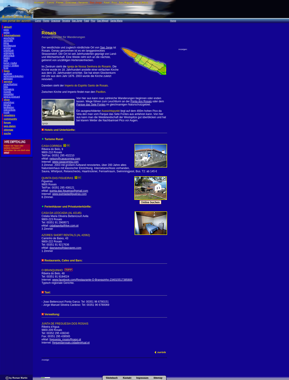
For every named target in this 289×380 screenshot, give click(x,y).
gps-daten (10, 126)
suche (7, 133)
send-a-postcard (12, 97)
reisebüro (9, 115)
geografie (8, 40)
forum (7, 122)
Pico (93, 20)
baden (7, 58)
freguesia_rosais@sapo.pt (65, 339)
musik (6, 112)
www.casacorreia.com (65, 161)
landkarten (9, 107)
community (10, 118)
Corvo (38, 20)
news (6, 30)
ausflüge (8, 73)
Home (173, 20)
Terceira (66, 20)
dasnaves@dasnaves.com (65, 247)
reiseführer (9, 102)
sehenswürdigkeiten (13, 76)
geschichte (9, 38)
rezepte (7, 92)
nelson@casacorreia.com (64, 158)
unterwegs (9, 53)
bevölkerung (10, 45)
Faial (86, 20)
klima (6, 43)
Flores (46, 20)
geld (6, 60)
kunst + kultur (10, 63)
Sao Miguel (102, 20)
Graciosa (55, 20)
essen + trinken (11, 65)
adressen (8, 78)
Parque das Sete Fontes (90, 104)
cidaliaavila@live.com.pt (63, 225)
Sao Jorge (77, 20)
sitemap (8, 129)
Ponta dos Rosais (141, 101)
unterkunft (9, 50)
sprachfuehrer (11, 84)
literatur (7, 105)
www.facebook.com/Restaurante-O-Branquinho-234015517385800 (92, 279)
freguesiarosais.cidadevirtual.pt (70, 342)
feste (6, 68)
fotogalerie (9, 89)
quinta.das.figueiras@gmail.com (68, 190)
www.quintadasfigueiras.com (69, 194)
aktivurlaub (9, 55)
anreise (7, 48)
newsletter (9, 94)
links (6, 87)
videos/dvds (10, 110)
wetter (7, 32)
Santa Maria (116, 20)
